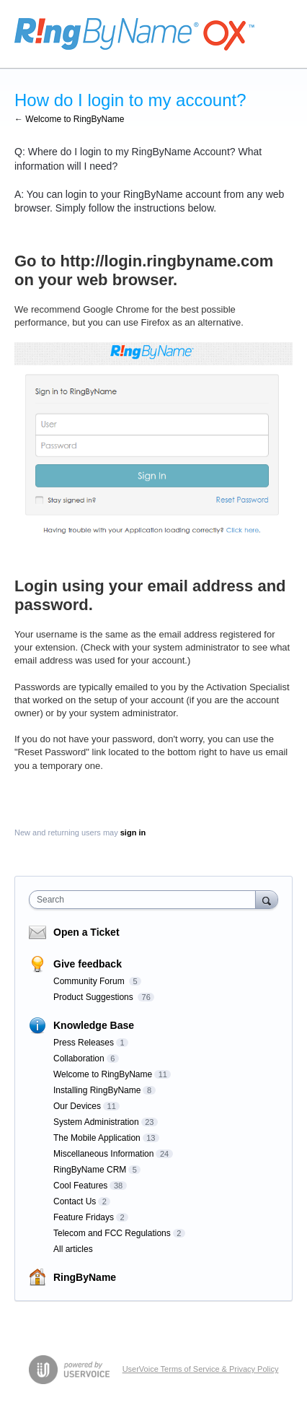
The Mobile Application (97, 1138)
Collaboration (78, 1058)
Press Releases (83, 1043)
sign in (133, 832)
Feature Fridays (83, 1217)
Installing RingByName (97, 1090)
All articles (73, 1249)
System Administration (96, 1122)
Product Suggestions (94, 997)
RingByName (84, 1277)
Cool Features (80, 1186)
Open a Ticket (86, 932)
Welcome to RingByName (102, 1074)
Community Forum (90, 981)
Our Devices (77, 1106)
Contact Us (74, 1201)
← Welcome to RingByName (69, 119)
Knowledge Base (93, 1025)
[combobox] (145, 900)
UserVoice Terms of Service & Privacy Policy (201, 1369)
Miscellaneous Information (103, 1154)
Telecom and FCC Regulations (112, 1233)
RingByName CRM (89, 1170)
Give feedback (87, 964)
